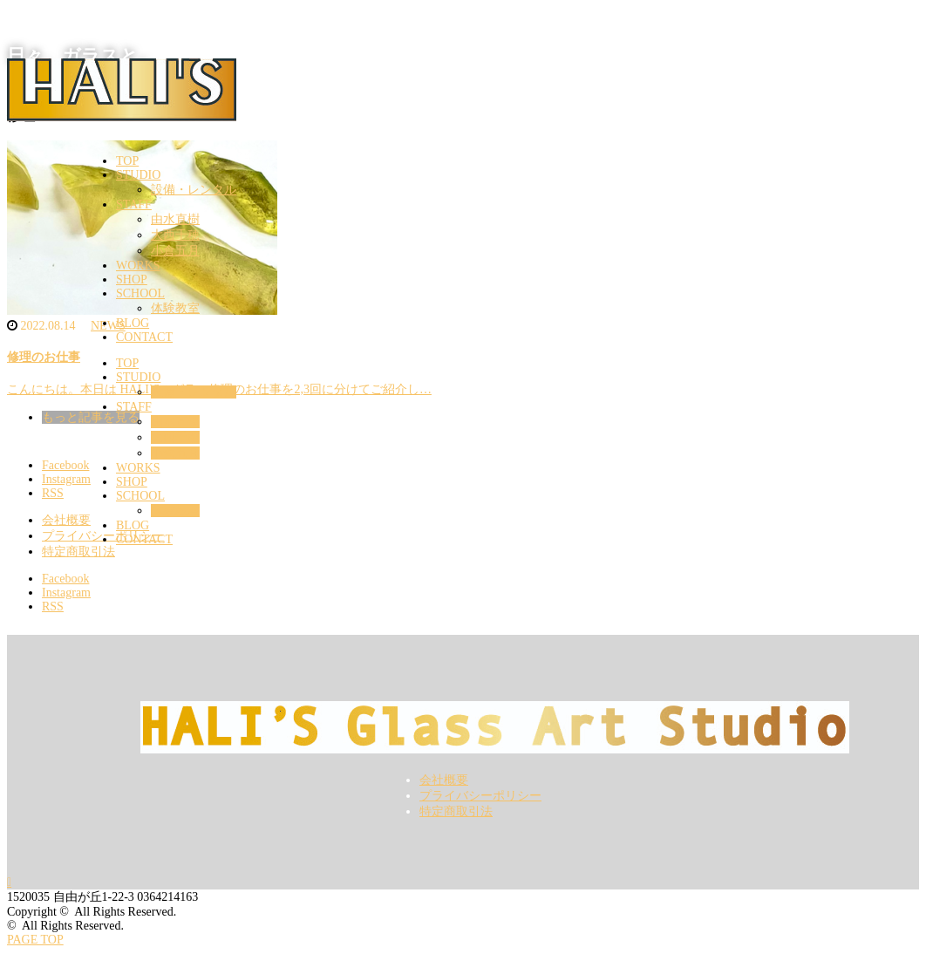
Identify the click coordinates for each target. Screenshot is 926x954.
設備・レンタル (193, 189)
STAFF (134, 204)
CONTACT (144, 337)
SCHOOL (140, 293)
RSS (53, 606)
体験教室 (175, 308)
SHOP (131, 279)
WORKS (138, 265)
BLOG (132, 323)
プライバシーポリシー (480, 795)
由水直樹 (175, 219)
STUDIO (138, 174)
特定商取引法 (456, 811)
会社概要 (443, 780)
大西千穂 (175, 235)
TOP (127, 160)
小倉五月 (175, 250)
